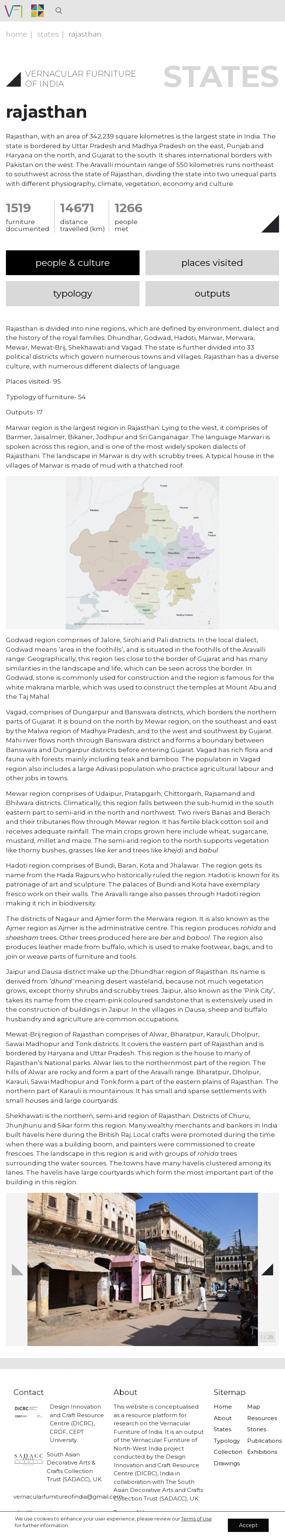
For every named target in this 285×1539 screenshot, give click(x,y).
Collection (226, 1451)
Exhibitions (259, 1451)
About (223, 1418)
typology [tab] (72, 293)
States (222, 1429)
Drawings (226, 1463)
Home (16, 34)
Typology (226, 1440)
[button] (267, 1269)
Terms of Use (196, 1519)
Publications (259, 1440)
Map (253, 1406)
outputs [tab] (212, 293)
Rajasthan (85, 34)
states (48, 34)
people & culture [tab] (73, 262)
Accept (248, 1525)
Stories (256, 1429)
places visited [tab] (212, 262)
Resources (259, 1418)
